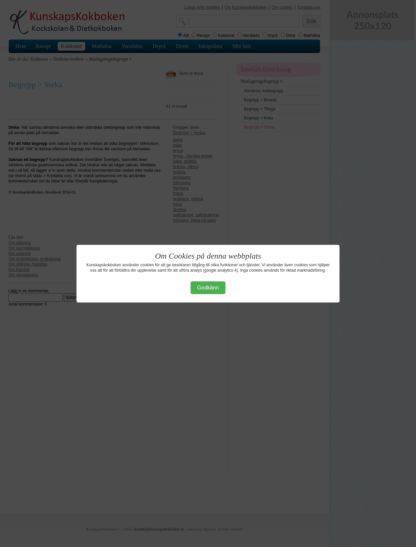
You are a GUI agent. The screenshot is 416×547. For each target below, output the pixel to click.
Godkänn (208, 287)
